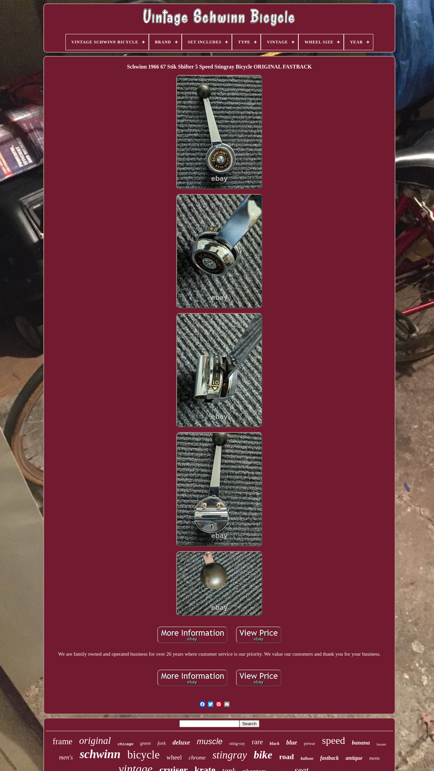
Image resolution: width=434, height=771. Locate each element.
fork (162, 743)
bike (263, 755)
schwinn (100, 754)
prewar (309, 743)
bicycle (143, 755)
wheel (174, 757)
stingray (230, 755)
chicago (125, 744)
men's (66, 757)
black (274, 743)
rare (257, 742)
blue (291, 742)
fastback (329, 758)
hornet (381, 744)
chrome (197, 757)
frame (62, 741)
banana (361, 742)
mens (374, 758)
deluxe (181, 742)
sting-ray (237, 743)
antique (354, 758)
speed (333, 740)
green (145, 743)
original (95, 740)
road (286, 756)
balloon (307, 758)
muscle (209, 741)
